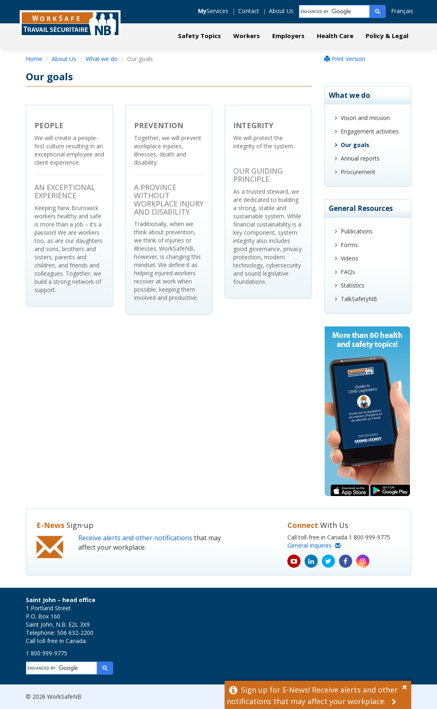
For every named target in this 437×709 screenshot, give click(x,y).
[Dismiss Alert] (406, 686)
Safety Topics (199, 36)
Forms (349, 245)
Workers (246, 36)
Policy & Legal (387, 36)
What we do (102, 59)
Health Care (335, 36)
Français (402, 11)
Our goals (355, 145)
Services (213, 11)
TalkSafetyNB (359, 299)
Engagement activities (370, 131)
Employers (288, 36)
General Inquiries (314, 545)
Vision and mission (365, 118)
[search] (334, 11)
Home (34, 59)
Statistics (352, 285)
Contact (248, 11)
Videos (349, 258)
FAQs (348, 272)
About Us (281, 11)
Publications (357, 231)
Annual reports (360, 158)
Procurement (358, 172)
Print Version (344, 59)
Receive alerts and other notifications (135, 537)
